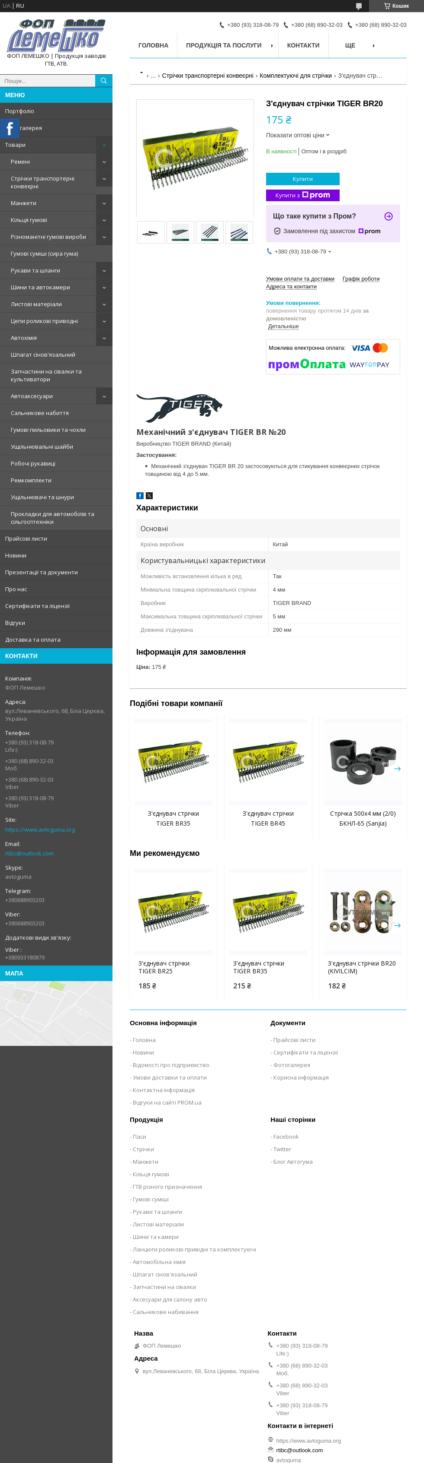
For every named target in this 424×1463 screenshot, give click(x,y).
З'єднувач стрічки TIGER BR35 (258, 967)
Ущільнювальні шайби (42, 446)
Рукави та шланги (35, 270)
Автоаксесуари (32, 396)
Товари (15, 145)
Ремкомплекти (31, 480)
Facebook (286, 1136)
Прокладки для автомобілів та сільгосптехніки (52, 518)
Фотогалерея (23, 128)
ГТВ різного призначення (167, 1187)
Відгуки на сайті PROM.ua (167, 1102)
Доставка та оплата (33, 639)
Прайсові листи (26, 538)
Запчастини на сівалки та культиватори (46, 375)
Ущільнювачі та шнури (42, 497)
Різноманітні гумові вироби (48, 237)
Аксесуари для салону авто (170, 1299)
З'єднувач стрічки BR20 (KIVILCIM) (362, 967)
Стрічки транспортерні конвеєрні (42, 182)
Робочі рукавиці (33, 463)
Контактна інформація (164, 1090)
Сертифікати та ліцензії (37, 606)
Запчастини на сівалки (164, 1287)
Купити (303, 179)
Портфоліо (19, 111)
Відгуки (15, 623)
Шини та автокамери (40, 287)
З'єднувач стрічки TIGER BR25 (164, 967)
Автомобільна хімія (159, 1262)
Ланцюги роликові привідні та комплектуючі (194, 1249)
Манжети (23, 203)
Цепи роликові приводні (44, 321)
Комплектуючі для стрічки (296, 75)
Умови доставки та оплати (170, 1077)
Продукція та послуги (223, 45)
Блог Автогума (293, 1161)
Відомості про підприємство (171, 1065)
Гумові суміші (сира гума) (44, 253)
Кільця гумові (29, 220)
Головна (153, 45)
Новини (15, 555)
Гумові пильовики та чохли (48, 430)
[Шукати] (103, 80)
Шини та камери (156, 1237)
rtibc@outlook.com (29, 853)
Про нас (16, 589)
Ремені (20, 161)
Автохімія (24, 338)
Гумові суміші (151, 1199)
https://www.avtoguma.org (40, 829)
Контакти (303, 45)
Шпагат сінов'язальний (43, 354)
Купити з (303, 195)
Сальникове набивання (166, 1312)
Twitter (282, 1149)
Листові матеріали (36, 304)
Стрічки (143, 1149)
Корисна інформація (301, 1077)
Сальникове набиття (40, 413)
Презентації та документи (41, 572)
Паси (139, 1136)
